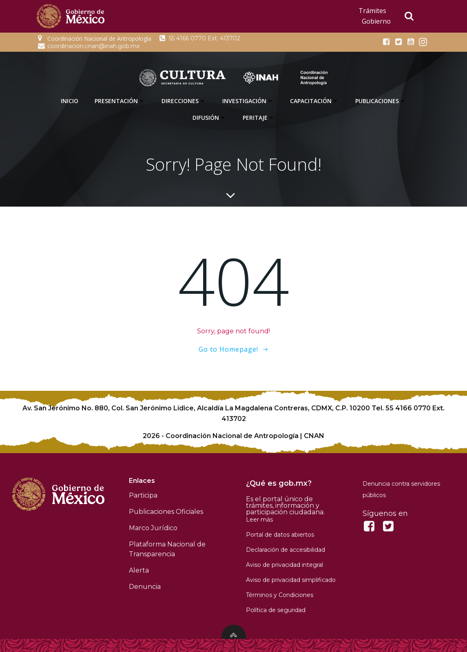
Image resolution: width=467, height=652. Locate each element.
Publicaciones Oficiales (166, 511)
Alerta (139, 570)
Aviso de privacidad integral (284, 564)
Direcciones (184, 101)
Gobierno (376, 21)
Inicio (69, 101)
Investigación (248, 101)
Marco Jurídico (153, 528)
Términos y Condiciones (279, 595)
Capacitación (314, 101)
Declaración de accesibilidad (285, 549)
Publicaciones (380, 101)
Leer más (259, 519)
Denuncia (145, 586)
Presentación (120, 101)
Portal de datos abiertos (280, 534)
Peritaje (259, 117)
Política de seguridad (275, 610)
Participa (143, 495)
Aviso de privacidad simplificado (291, 580)
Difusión (209, 117)
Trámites (372, 10)
